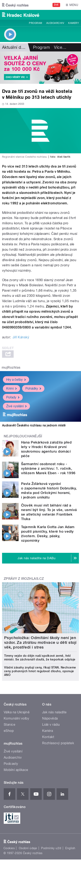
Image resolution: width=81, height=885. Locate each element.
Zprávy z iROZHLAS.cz (24, 579)
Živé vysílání (16, 406)
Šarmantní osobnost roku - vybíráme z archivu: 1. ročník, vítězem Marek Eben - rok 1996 (48, 468)
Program (35, 23)
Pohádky (33, 388)
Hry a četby (16, 379)
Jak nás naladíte (54, 712)
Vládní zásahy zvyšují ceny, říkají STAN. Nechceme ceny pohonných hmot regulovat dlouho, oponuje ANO (40, 671)
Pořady (12, 397)
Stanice (9, 725)
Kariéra (47, 731)
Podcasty (11, 764)
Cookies (9, 848)
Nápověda (50, 718)
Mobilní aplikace (16, 770)
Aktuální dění (14, 47)
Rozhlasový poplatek (58, 743)
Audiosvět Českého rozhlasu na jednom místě (34, 425)
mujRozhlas (11, 367)
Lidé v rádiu (51, 725)
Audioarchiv (55, 23)
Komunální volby (16, 718)
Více (60, 47)
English (70, 848)
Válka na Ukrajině (17, 712)
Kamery (73, 23)
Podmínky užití (51, 848)
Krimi (11, 388)
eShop (9, 731)
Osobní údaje (28, 848)
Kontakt (48, 737)
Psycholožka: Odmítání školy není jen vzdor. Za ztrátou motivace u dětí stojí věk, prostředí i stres (40, 642)
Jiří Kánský (21, 337)
